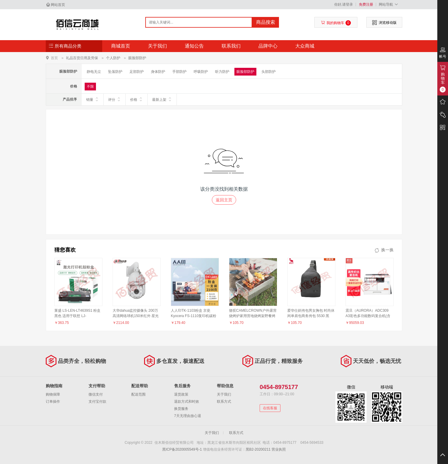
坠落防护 (115, 72)
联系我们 (231, 45)
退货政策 (181, 394)
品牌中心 (267, 45)
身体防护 (158, 72)
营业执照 (279, 449)
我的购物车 (336, 23)
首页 (54, 58)
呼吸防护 (201, 72)
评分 (114, 99)
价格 (136, 99)
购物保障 (53, 394)
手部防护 (179, 72)
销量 (92, 99)
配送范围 (138, 394)
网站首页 (58, 5)
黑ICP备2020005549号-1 (182, 449)
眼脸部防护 (137, 58)
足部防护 (137, 72)
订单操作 (53, 401)
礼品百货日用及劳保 (82, 58)
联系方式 (224, 401)
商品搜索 (265, 22)
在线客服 (270, 408)
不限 (90, 86)
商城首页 (120, 45)
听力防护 (222, 72)
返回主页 (224, 199)
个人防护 (113, 58)
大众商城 (304, 45)
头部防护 (268, 72)
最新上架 (162, 99)
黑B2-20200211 (258, 449)
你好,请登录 (343, 4)
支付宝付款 (97, 401)
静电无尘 (94, 72)
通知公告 (194, 45)
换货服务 (181, 409)
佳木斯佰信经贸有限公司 (77, 24)
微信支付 (96, 394)
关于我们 (157, 45)
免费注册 (366, 4)
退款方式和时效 (186, 401)
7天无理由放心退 (187, 416)
